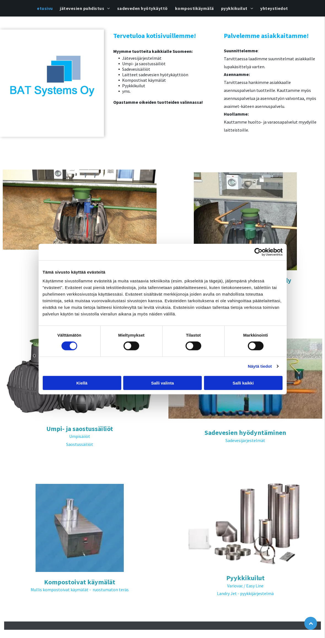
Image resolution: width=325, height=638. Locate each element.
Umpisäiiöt (79, 436)
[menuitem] (44, 8)
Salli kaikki (243, 383)
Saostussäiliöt (79, 444)
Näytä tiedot (260, 366)
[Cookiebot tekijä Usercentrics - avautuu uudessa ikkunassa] (258, 252)
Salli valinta (162, 383)
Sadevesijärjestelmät (245, 440)
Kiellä (81, 383)
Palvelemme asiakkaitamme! (266, 35)
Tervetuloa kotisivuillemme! (154, 35)
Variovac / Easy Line (245, 585)
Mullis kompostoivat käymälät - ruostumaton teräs (80, 589)
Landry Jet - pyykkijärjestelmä (245, 593)
